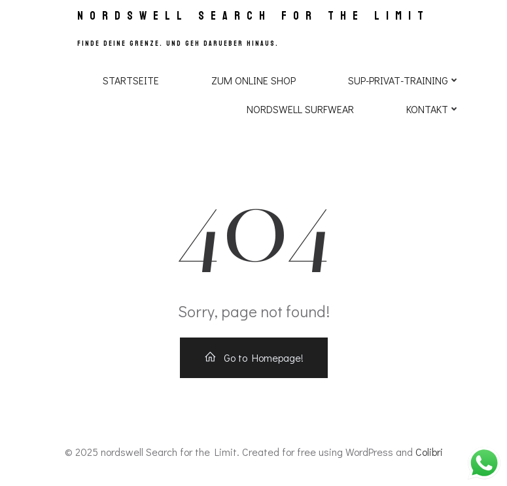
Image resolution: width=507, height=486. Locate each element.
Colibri (429, 452)
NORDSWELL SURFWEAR (300, 109)
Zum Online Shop (253, 80)
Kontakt (433, 109)
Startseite (131, 80)
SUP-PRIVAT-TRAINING (404, 80)
